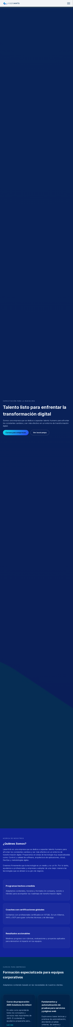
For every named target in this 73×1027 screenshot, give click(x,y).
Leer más (10, 1025)
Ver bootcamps (40, 432)
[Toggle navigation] (68, 3)
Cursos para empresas (16, 432)
